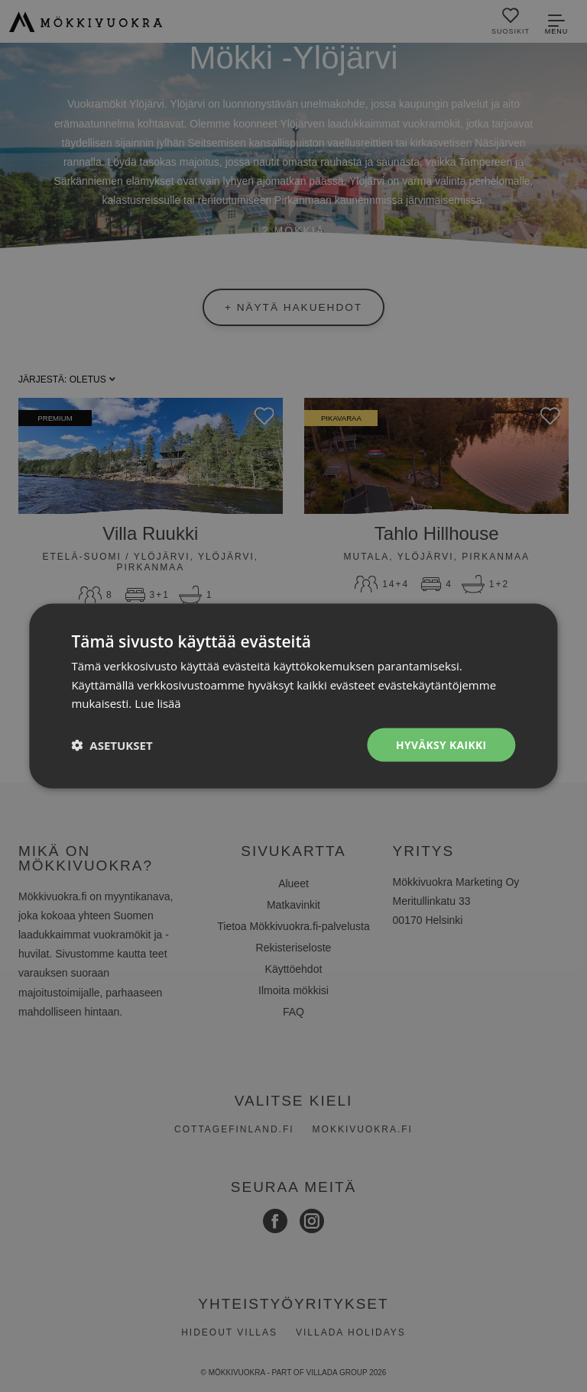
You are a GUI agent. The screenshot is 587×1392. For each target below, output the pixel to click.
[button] (111, 745)
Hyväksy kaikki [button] (441, 744)
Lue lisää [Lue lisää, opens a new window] (158, 703)
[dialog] (293, 696)
